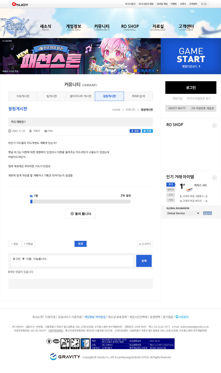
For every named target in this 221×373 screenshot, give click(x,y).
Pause (157, 70)
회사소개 (37, 317)
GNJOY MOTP (177, 108)
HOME (116, 109)
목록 (80, 243)
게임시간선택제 (138, 317)
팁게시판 (51, 96)
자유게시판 (22, 96)
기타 (171, 200)
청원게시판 (109, 96)
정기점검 (168, 317)
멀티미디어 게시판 (80, 96)
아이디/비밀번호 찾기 (198, 98)
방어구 (170, 190)
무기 (171, 184)
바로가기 (208, 213)
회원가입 (177, 98)
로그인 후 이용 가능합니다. (72, 261)
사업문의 (183, 317)
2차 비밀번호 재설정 (202, 108)
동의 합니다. (83, 213)
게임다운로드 (191, 66)
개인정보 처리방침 (94, 317)
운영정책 (155, 317)
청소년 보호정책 (117, 317)
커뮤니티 (130, 109)
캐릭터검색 (138, 96)
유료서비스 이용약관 (70, 317)
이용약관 (50, 317)
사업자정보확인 (55, 330)
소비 (171, 195)
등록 (144, 260)
